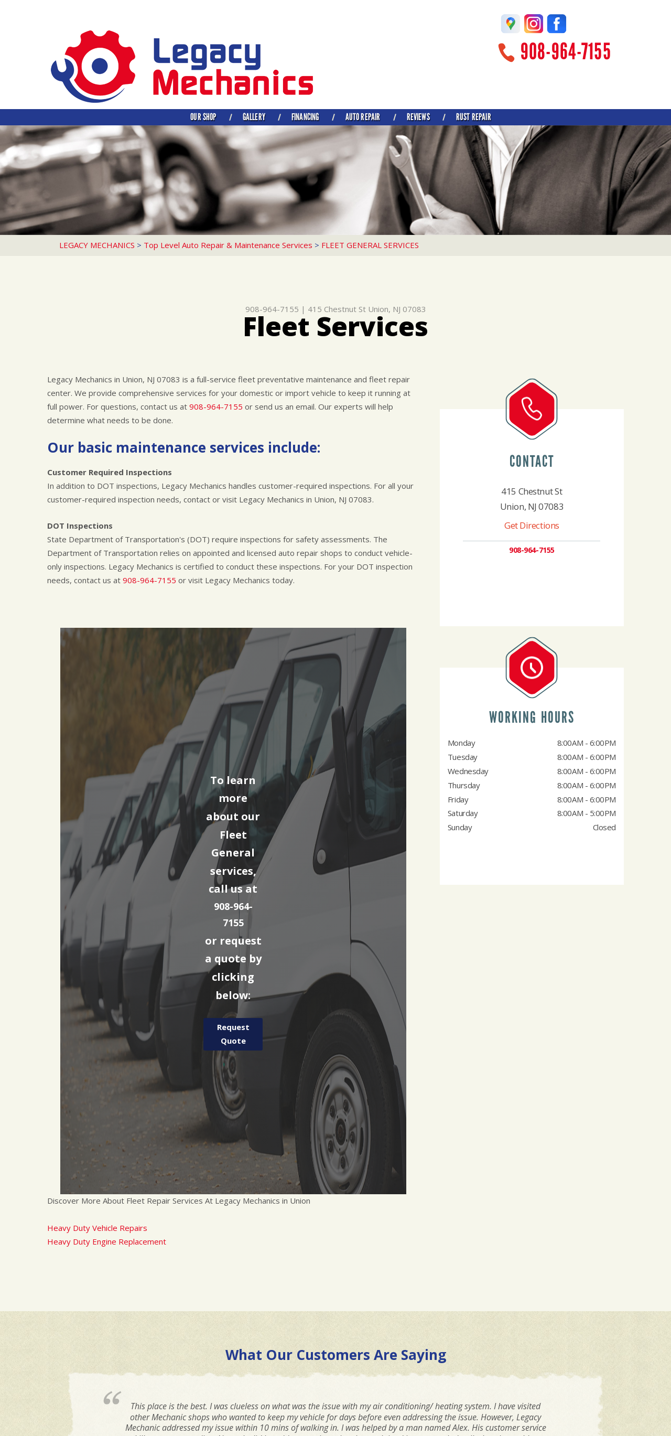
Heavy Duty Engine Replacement (106, 1241)
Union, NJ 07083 (397, 309)
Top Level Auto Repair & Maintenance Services (228, 245)
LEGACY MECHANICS (97, 245)
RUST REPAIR (473, 117)
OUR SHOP (203, 117)
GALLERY (254, 117)
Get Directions (531, 525)
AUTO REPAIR (363, 117)
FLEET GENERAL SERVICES (370, 245)
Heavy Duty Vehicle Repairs (97, 1228)
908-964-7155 (566, 51)
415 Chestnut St (337, 309)
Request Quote (233, 1034)
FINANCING (305, 117)
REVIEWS (418, 117)
